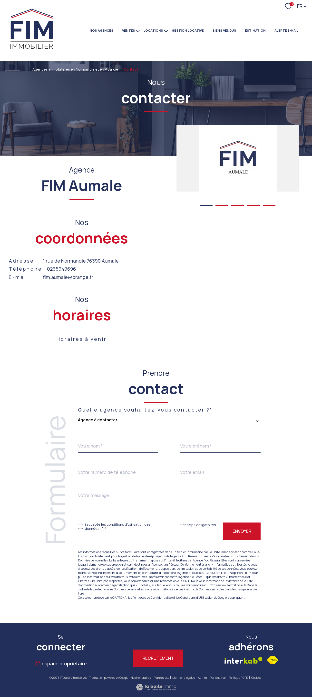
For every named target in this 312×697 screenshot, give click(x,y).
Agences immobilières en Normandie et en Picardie (75, 69)
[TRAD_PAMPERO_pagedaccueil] (32, 48)
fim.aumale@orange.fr (68, 277)
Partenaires (217, 678)
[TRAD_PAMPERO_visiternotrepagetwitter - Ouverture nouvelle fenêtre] (131, 638)
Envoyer (242, 531)
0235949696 (61, 269)
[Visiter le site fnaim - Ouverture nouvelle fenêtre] (272, 660)
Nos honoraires (141, 678)
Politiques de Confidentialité (152, 598)
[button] (206, 205)
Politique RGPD (238, 678)
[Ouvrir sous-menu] (137, 30)
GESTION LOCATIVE (188, 30)
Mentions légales (183, 678)
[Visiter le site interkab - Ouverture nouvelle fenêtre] (243, 660)
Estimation (255, 30)
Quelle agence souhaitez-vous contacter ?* (145, 409)
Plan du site (161, 678)
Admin (202, 678)
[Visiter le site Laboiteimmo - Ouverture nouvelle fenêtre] (156, 689)
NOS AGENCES (101, 30)
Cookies (256, 677)
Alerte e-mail (286, 30)
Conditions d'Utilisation (196, 598)
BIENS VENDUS (224, 30)
